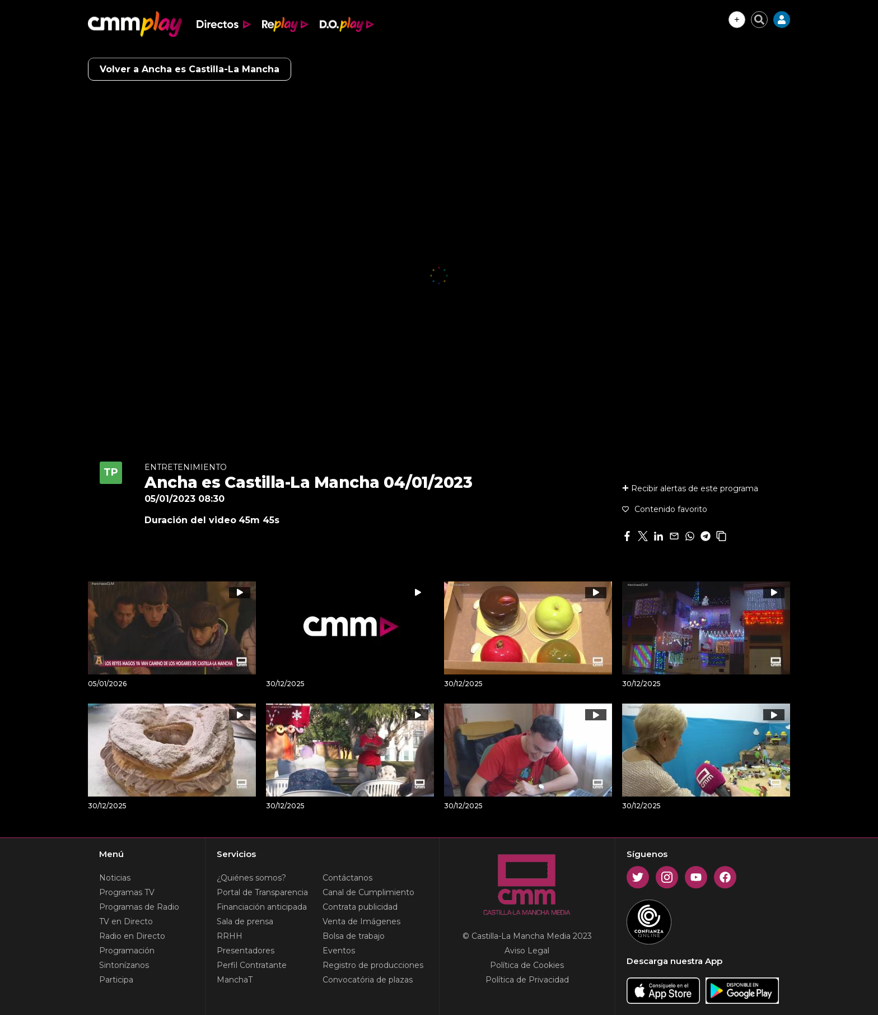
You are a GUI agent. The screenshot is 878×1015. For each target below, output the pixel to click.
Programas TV (127, 892)
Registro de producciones (373, 965)
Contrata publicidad (360, 907)
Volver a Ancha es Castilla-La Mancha (189, 69)
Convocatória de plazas (368, 980)
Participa (116, 980)
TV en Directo (126, 921)
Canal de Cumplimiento (368, 892)
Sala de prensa (245, 921)
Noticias (114, 878)
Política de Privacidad (527, 980)
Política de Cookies (527, 965)
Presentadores (245, 951)
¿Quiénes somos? (251, 878)
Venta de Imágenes (361, 921)
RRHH (229, 936)
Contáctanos (347, 878)
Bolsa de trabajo (354, 936)
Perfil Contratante (252, 965)
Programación (127, 951)
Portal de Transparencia (262, 892)
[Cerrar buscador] (759, 19)
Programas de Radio (139, 907)
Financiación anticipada (262, 907)
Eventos (339, 951)
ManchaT (235, 980)
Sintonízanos (124, 965)
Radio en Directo (132, 936)
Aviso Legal (527, 951)
